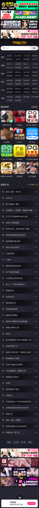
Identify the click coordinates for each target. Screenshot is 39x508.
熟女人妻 (10, 67)
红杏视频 (10, 100)
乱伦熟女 (26, 76)
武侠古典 (35, 89)
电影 (2, 73)
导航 (2, 98)
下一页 (23, 442)
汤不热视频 (34, 97)
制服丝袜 (10, 76)
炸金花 (18, 59)
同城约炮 (10, 97)
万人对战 (26, 56)
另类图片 (35, 84)
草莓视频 (26, 97)
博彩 (2, 57)
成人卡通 (26, 72)
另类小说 (18, 92)
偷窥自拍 (10, 80)
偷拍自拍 (18, 72)
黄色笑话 (26, 92)
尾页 (30, 442)
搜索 (34, 48)
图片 (2, 82)
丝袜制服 (18, 67)
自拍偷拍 (18, 64)
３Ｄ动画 (35, 64)
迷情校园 (10, 92)
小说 (2, 90)
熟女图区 (26, 84)
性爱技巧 (35, 92)
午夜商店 (18, 97)
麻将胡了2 (9, 59)
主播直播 (26, 67)
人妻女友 (26, 89)
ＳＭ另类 (35, 67)
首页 (8, 442)
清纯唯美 (18, 84)
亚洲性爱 (10, 72)
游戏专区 (35, 56)
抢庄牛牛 (35, 59)
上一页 (16, 442)
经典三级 (18, 76)
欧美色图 (26, 80)
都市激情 (10, 89)
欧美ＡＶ (26, 64)
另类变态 (35, 76)
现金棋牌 (26, 59)
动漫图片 (35, 80)
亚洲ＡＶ (10, 64)
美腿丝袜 (10, 84)
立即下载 (31, 503)
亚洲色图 (18, 80)
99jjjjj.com (19, 43)
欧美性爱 (35, 72)
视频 (2, 65)
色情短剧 (18, 100)
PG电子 (9, 56)
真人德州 (18, 56)
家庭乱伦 (18, 89)
